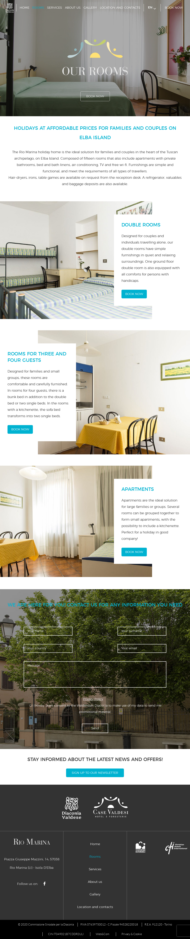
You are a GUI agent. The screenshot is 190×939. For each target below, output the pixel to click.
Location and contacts (120, 7)
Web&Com (102, 934)
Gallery (90, 7)
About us (73, 7)
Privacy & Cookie (131, 934)
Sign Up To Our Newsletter (95, 772)
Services (54, 7)
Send (95, 728)
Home (24, 7)
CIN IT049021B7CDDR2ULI (66, 934)
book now (174, 7)
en (152, 8)
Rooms (38, 7)
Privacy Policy (93, 699)
